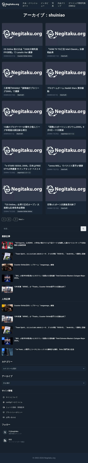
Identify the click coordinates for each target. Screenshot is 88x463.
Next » (21, 219)
